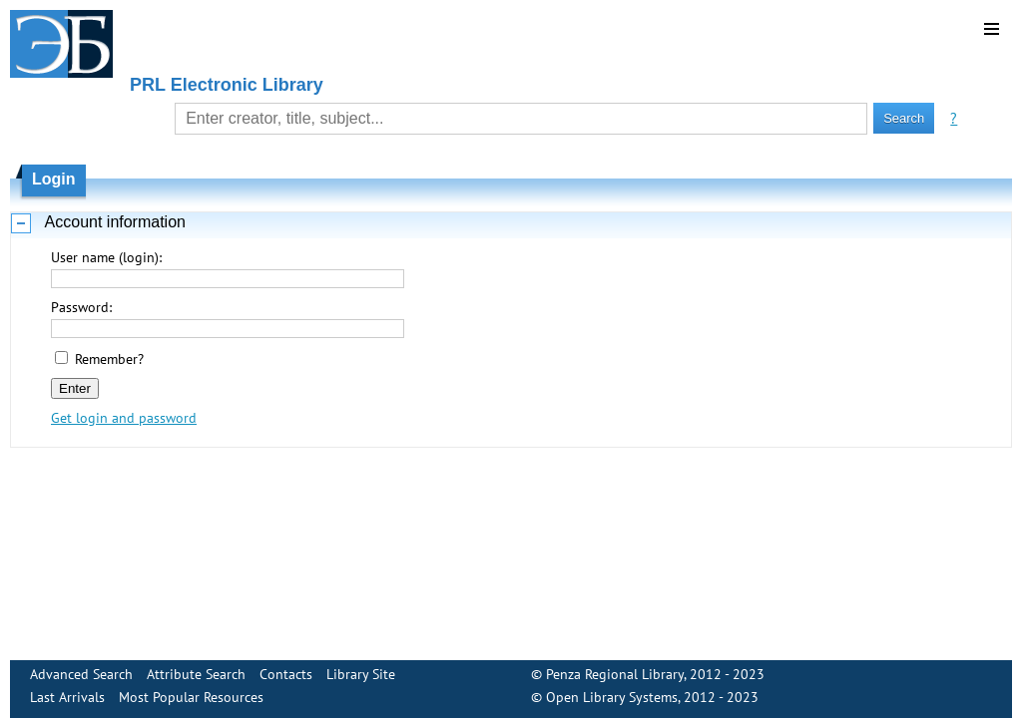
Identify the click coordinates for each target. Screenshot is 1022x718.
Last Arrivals (67, 697)
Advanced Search (81, 674)
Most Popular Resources (191, 697)
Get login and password (124, 418)
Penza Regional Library (615, 674)
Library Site (360, 674)
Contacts (285, 674)
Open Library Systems (612, 697)
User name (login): (106, 257)
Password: (81, 307)
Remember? (109, 359)
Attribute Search (196, 674)
